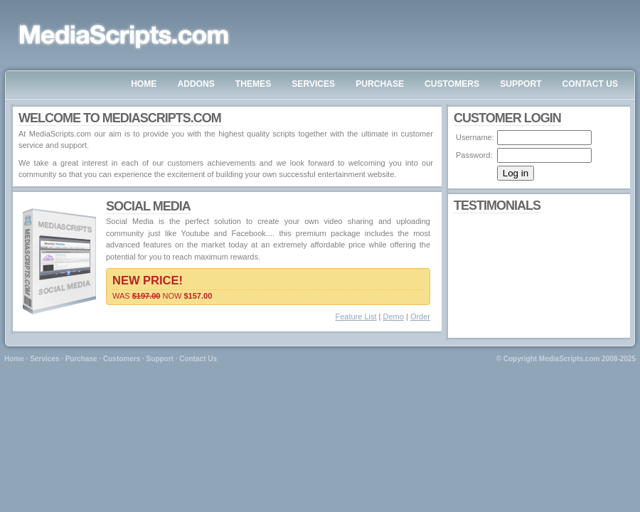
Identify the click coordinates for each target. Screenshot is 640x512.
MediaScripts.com (569, 359)
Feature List (355, 316)
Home (14, 359)
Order (420, 316)
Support (160, 359)
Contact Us (198, 359)
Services (44, 359)
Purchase (81, 359)
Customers (121, 359)
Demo (393, 316)
